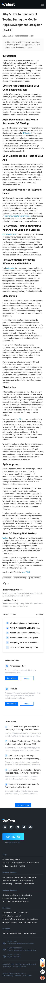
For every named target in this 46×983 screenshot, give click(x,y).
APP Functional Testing (28, 877)
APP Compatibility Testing (10, 877)
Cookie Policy (27, 976)
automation (10, 268)
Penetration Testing (26, 880)
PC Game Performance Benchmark (13, 919)
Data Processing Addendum (11, 976)
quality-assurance (34, 578)
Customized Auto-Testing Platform (13, 863)
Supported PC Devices (9, 922)
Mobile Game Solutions (10, 895)
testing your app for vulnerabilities (17, 216)
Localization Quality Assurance (24, 884)
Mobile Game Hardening (10, 880)
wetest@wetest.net (13, 842)
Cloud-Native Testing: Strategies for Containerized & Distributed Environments (22, 786)
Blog (15, 913)
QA (20, 419)
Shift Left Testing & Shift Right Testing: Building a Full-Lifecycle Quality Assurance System (22, 757)
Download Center (32, 919)
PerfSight (22, 866)
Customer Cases (15, 934)
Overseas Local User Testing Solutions (14, 898)
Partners (26, 934)
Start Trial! (26, 572)
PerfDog (5, 866)
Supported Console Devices (28, 922)
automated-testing (20, 578)
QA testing (27, 133)
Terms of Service (7, 973)
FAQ (27, 913)
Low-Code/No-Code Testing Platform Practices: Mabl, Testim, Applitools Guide (23, 771)
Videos (21, 913)
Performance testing (10, 234)
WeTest (5, 538)
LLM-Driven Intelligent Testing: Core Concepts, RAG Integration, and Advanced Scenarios (23, 728)
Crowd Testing (7, 884)
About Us (5, 934)
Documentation (7, 913)
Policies (33, 934)
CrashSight (13, 866)
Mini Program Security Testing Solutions (15, 901)
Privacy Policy (20, 973)
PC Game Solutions (26, 895)
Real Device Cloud (33, 863)
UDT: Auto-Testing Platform (11, 860)
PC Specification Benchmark (11, 916)
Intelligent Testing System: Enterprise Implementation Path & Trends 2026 (23, 742)
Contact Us (13, 836)
